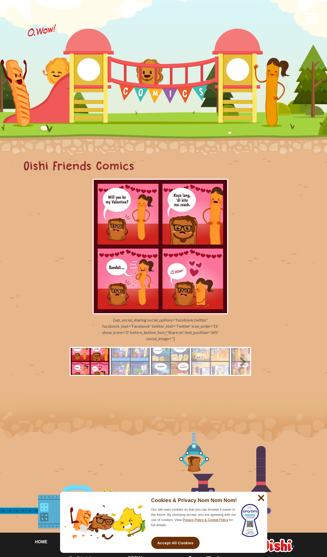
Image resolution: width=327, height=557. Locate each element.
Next (241, 361)
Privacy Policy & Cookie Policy (205, 520)
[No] (260, 495)
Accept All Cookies (175, 543)
